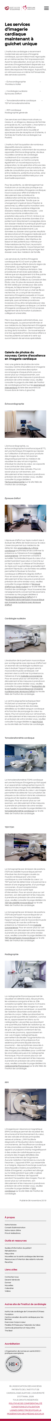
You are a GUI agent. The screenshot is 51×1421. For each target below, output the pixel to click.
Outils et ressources (16, 1241)
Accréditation (12, 1344)
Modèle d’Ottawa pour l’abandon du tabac (23, 1325)
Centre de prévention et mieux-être (20, 1328)
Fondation (9, 1314)
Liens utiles (11, 1270)
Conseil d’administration (15, 1228)
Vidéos (8, 1291)
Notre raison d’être (13, 1230)
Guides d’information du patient (18, 1248)
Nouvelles (9, 1285)
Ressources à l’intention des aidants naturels (24, 1259)
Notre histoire (10, 1225)
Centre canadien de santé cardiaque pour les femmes (24, 1318)
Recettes (9, 1262)
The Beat (9, 1331)
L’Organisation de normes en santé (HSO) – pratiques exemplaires (23, 1352)
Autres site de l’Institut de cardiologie (25, 1304)
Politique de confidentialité (25, 1403)
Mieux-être (9, 1254)
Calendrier (9, 1288)
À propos (10, 1217)
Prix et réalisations (13, 1233)
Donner (8, 1283)
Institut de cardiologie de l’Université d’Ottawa (24, 1312)
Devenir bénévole (12, 1280)
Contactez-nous (12, 1277)
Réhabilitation (11, 1251)
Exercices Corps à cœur (15, 1322)
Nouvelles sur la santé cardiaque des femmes (24, 1256)
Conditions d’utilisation (25, 1407)
